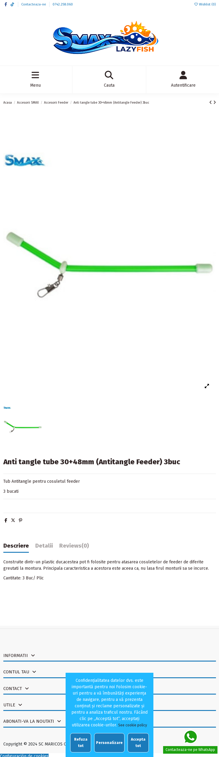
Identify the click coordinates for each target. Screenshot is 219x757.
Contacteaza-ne (34, 4)
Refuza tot (80, 742)
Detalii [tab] (44, 546)
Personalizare (109, 743)
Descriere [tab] (16, 546)
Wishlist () (205, 4)
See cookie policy (132, 725)
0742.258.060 (63, 4)
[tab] (74, 547)
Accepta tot (138, 742)
